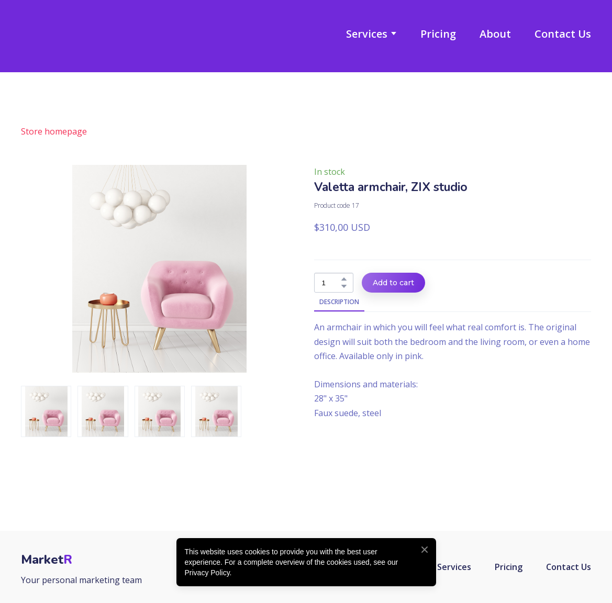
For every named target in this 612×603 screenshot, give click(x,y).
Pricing (438, 34)
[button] (344, 279)
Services (366, 34)
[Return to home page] (70, 33)
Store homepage (54, 131)
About (495, 34)
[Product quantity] (331, 282)
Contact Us (563, 34)
